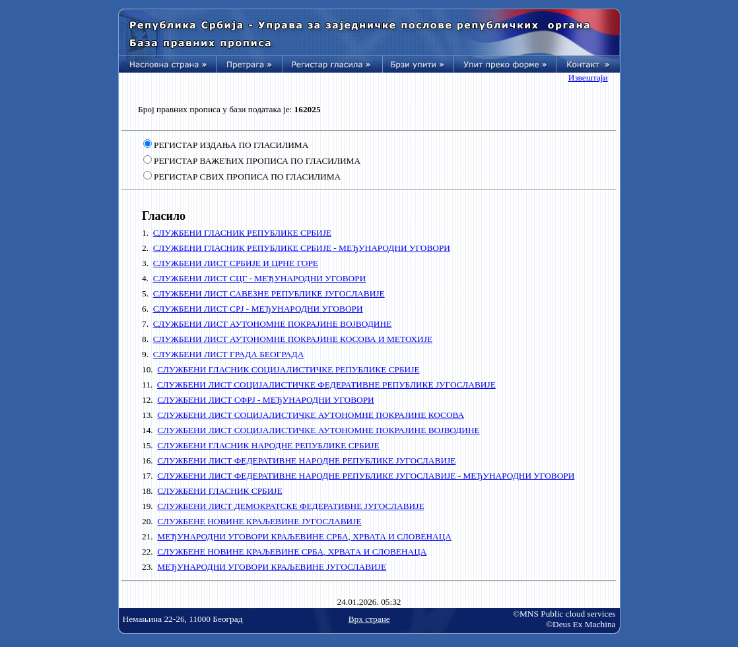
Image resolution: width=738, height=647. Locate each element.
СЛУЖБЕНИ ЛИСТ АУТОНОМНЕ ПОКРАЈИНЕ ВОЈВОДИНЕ (272, 324)
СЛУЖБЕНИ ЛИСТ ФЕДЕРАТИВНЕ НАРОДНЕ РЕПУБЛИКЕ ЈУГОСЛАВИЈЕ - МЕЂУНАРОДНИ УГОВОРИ (365, 476)
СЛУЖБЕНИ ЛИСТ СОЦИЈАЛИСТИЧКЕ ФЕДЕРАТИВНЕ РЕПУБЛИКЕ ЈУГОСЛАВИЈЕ (326, 385)
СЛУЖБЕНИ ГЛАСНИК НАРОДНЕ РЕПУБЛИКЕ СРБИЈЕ (268, 445)
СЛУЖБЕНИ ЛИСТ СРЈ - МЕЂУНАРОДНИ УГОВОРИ (258, 309)
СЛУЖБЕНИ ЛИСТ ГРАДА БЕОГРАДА (228, 354)
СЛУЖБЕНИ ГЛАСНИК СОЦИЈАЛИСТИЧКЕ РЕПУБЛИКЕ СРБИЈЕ (288, 369)
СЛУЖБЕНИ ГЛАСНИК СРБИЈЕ (219, 491)
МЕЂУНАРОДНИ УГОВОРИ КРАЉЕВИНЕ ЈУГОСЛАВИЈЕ (271, 567)
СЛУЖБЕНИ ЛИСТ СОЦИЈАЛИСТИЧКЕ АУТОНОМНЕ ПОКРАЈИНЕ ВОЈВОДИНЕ (318, 430)
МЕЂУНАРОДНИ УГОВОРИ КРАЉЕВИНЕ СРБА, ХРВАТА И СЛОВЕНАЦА (304, 536)
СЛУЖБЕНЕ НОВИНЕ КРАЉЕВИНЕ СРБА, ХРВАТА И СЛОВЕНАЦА (291, 552)
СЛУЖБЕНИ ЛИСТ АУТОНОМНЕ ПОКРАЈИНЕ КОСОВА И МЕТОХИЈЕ (292, 339)
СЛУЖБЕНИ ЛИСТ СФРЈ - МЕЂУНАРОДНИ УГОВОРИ (265, 400)
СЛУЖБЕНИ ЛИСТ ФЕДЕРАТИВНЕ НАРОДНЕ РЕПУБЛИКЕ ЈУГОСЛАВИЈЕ (306, 460)
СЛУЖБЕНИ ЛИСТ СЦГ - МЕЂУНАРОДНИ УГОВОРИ (259, 278)
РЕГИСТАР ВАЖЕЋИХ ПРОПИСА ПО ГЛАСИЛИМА (257, 161)
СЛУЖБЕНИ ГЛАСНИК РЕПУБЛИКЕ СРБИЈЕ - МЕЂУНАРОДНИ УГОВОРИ (301, 248)
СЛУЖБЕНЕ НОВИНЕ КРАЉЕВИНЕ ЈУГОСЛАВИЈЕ (259, 521)
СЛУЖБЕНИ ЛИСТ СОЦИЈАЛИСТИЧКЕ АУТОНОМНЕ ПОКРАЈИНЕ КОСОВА (310, 415)
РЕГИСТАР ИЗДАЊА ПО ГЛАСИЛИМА (231, 145)
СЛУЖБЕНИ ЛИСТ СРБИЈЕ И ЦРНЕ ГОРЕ (235, 263)
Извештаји (588, 78)
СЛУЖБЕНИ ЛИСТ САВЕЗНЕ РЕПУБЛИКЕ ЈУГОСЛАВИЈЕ (269, 293)
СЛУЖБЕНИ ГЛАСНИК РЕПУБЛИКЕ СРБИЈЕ (242, 233)
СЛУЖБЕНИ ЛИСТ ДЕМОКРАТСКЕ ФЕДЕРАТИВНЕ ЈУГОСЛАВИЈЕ (290, 506)
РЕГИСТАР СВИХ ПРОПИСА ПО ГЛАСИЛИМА (247, 177)
